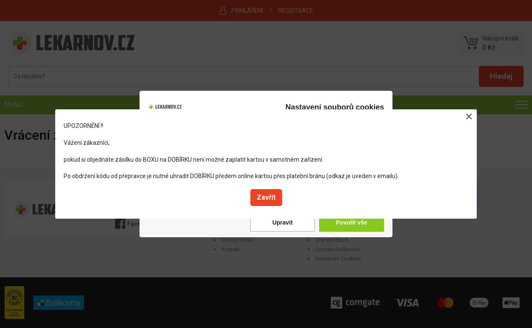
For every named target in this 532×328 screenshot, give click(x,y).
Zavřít (266, 197)
